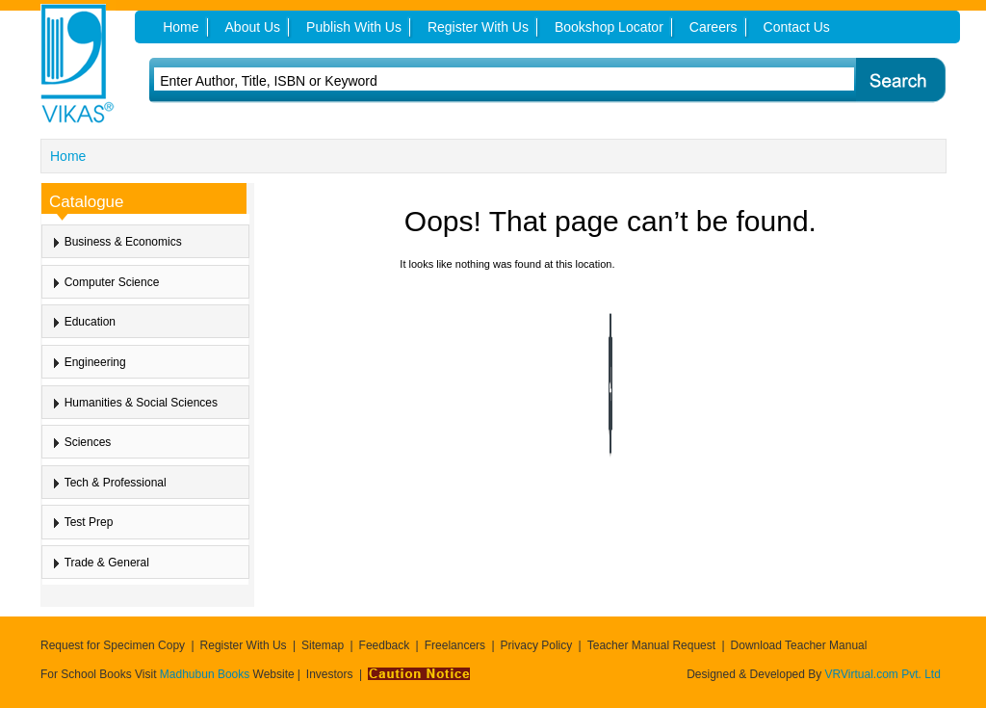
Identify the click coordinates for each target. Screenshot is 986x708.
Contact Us (797, 27)
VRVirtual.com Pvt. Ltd (883, 674)
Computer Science (112, 282)
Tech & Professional (116, 482)
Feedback (384, 645)
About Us (253, 27)
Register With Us (243, 645)
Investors (329, 674)
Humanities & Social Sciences (141, 402)
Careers (713, 27)
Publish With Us (354, 27)
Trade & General (107, 562)
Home (68, 156)
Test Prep (89, 522)
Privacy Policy (537, 645)
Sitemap (322, 645)
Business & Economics (123, 242)
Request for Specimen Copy (112, 645)
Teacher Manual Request (651, 645)
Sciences (88, 442)
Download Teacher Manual (799, 645)
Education (90, 321)
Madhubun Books (206, 674)
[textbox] (455, 81)
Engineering (95, 362)
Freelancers (455, 645)
